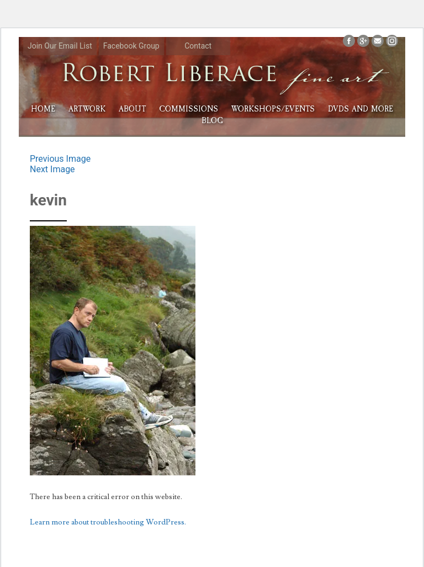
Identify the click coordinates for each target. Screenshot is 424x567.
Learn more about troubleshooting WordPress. (108, 522)
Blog (212, 120)
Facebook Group (131, 45)
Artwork (86, 109)
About (132, 109)
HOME (43, 109)
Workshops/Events (273, 109)
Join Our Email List (60, 45)
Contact (197, 45)
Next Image (52, 169)
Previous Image (60, 158)
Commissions (188, 109)
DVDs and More (360, 109)
